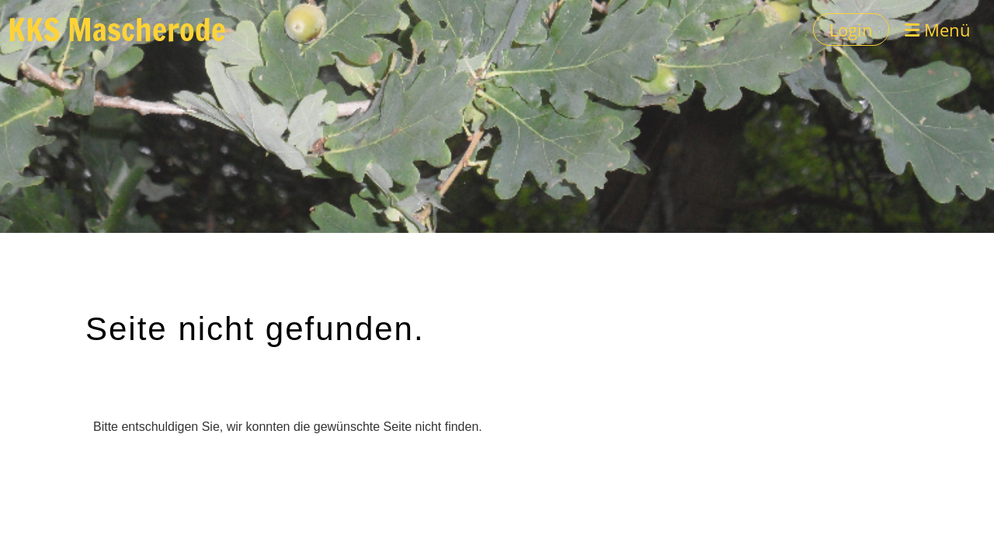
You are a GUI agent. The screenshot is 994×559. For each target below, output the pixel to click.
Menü (938, 29)
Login (851, 29)
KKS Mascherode (117, 29)
